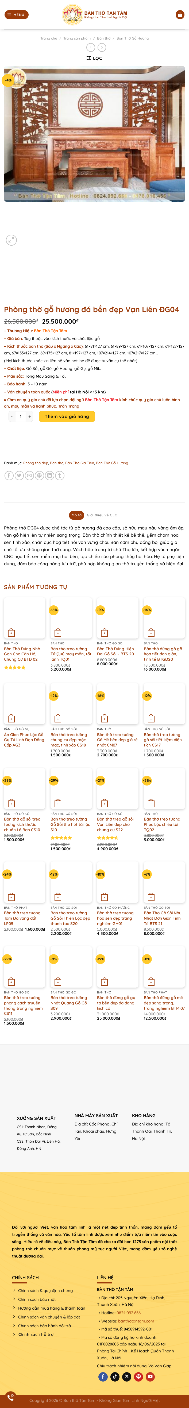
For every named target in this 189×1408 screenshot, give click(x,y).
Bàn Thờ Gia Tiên (79, 463)
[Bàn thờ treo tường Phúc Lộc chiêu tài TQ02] (164, 788)
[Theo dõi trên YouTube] (150, 1377)
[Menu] (17, 14)
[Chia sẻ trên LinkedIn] (49, 475)
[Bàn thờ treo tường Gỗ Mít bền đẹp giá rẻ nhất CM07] (117, 704)
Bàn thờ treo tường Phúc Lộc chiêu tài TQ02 (162, 824)
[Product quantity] (20, 416)
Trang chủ (48, 38)
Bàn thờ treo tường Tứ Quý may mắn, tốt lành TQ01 (71, 654)
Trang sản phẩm (77, 38)
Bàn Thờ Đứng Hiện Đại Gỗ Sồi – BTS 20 (115, 651)
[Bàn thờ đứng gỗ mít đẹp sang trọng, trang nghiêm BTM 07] (164, 967)
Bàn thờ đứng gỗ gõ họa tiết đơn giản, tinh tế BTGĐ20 (163, 654)
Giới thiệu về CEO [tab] (102, 515)
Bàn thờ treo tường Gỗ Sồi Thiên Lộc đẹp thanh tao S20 (70, 918)
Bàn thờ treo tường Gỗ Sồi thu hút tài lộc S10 (70, 824)
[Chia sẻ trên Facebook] (9, 475)
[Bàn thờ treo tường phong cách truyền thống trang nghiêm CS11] (24, 967)
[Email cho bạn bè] (29, 475)
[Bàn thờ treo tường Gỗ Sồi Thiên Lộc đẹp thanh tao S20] (71, 882)
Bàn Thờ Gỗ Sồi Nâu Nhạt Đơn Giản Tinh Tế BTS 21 (163, 918)
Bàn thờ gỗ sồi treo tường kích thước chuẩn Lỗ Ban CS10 (22, 824)
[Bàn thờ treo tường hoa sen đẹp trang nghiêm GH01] (117, 882)
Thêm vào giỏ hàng (67, 416)
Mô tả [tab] (77, 515)
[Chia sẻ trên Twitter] (19, 475)
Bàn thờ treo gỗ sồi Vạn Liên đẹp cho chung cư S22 (115, 824)
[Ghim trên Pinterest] (39, 475)
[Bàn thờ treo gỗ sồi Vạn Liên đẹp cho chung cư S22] (117, 788)
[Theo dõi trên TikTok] (114, 1377)
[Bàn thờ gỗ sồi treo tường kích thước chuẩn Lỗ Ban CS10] (24, 788)
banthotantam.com (136, 1321)
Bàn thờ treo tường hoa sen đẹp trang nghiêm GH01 (115, 918)
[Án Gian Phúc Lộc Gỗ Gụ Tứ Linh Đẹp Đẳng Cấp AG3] (24, 704)
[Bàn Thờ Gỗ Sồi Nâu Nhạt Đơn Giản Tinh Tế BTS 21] (164, 882)
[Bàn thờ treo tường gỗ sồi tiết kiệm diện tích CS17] (164, 704)
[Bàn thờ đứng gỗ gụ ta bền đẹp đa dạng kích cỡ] (117, 967)
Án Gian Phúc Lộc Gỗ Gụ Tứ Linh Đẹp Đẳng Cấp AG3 (24, 740)
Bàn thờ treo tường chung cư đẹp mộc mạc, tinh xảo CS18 (69, 740)
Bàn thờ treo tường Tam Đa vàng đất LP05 (22, 918)
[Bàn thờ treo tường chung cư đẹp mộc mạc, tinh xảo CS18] (71, 704)
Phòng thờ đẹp (35, 463)
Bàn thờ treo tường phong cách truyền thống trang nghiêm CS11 (23, 1005)
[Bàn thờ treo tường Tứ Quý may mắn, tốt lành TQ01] (71, 618)
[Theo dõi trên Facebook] (102, 1377)
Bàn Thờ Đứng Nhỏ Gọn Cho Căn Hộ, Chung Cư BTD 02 (22, 654)
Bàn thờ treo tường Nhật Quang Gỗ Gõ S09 (69, 1003)
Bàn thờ (103, 38)
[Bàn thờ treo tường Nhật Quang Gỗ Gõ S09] (71, 967)
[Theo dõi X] (126, 1377)
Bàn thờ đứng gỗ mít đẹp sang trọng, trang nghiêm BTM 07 (164, 1003)
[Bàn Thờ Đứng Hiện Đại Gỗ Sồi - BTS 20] (117, 618)
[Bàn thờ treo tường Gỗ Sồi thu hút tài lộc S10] (71, 788)
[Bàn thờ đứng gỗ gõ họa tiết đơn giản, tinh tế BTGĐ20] (164, 618)
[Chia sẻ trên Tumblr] (59, 475)
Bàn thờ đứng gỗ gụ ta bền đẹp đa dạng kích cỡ (116, 1003)
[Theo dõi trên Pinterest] (138, 1377)
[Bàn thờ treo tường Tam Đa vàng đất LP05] (24, 882)
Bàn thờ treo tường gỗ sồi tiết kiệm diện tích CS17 (163, 740)
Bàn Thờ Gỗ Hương (133, 38)
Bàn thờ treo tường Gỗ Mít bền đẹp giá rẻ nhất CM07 (117, 740)
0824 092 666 (129, 1312)
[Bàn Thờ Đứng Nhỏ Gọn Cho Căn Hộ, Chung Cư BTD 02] (24, 618)
